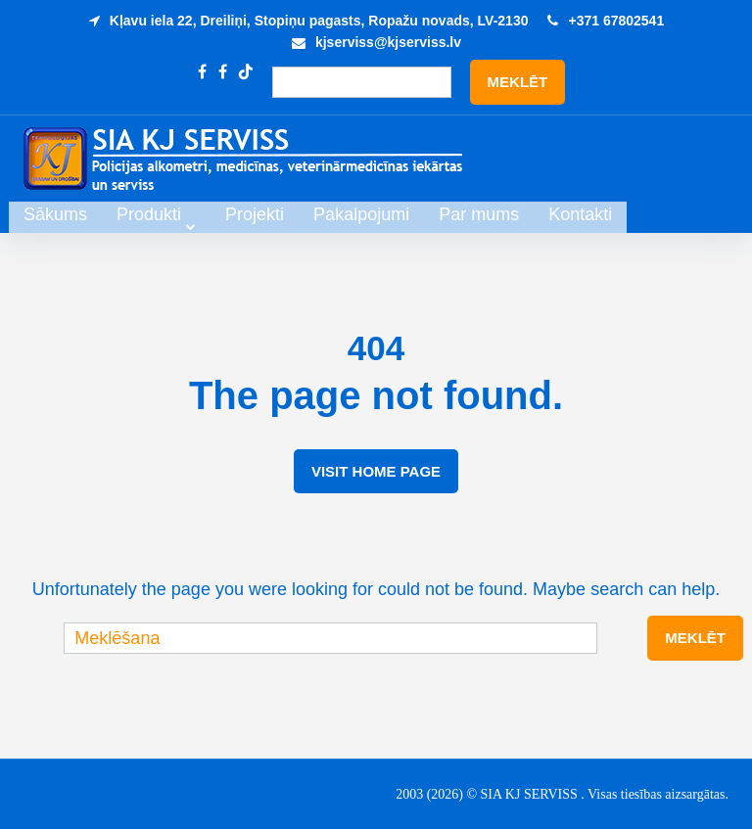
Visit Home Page (376, 471)
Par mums (585, 215)
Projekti (361, 215)
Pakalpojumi (468, 215)
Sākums (162, 215)
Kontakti (687, 215)
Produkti (255, 215)
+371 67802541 (616, 20)
